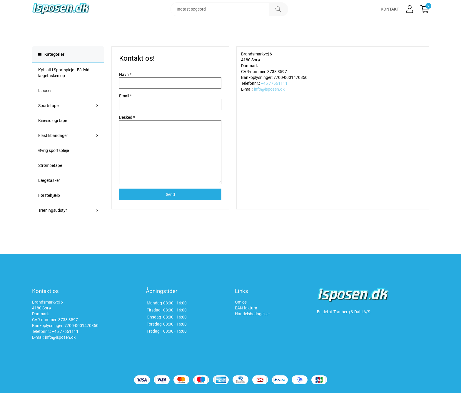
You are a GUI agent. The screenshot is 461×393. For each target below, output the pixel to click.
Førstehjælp (49, 212)
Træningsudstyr (52, 227)
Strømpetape (50, 182)
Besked (125, 134)
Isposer (45, 107)
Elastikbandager (53, 152)
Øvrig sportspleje (53, 167)
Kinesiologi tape (52, 137)
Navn (124, 91)
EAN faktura (246, 308)
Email (124, 112)
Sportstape (48, 122)
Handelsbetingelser (252, 313)
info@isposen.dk (269, 106)
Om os (241, 302)
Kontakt (390, 17)
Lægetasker (49, 197)
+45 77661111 (274, 100)
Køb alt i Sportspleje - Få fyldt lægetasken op (64, 89)
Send (170, 211)
